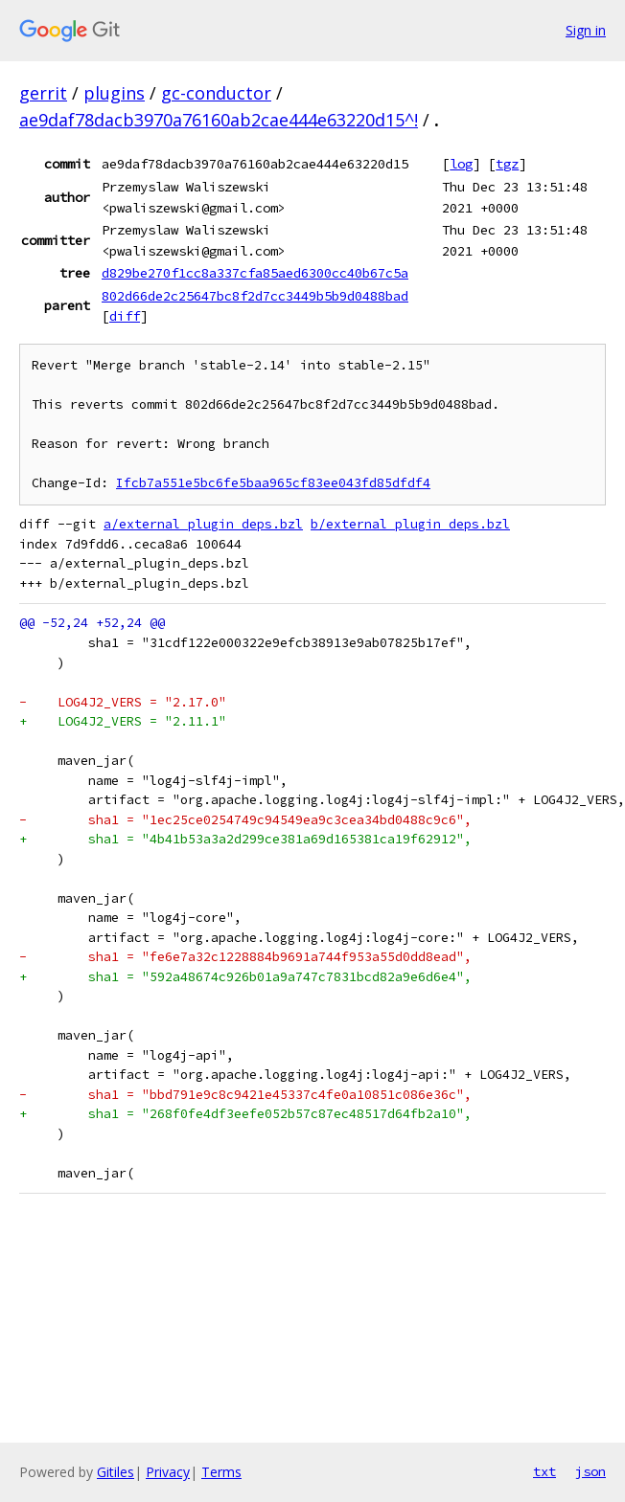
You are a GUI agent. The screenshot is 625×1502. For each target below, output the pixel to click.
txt (544, 1471)
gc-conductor (216, 92)
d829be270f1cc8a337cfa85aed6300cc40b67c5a (255, 272)
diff (124, 316)
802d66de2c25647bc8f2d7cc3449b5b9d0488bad (255, 295)
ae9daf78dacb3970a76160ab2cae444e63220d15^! (218, 119)
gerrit (43, 92)
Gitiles (115, 1472)
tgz (507, 163)
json (590, 1471)
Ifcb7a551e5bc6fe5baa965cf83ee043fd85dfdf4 (273, 483)
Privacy (168, 1472)
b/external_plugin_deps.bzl (410, 524)
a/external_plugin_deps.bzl (203, 524)
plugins (114, 92)
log (461, 163)
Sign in (586, 30)
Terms (221, 1472)
